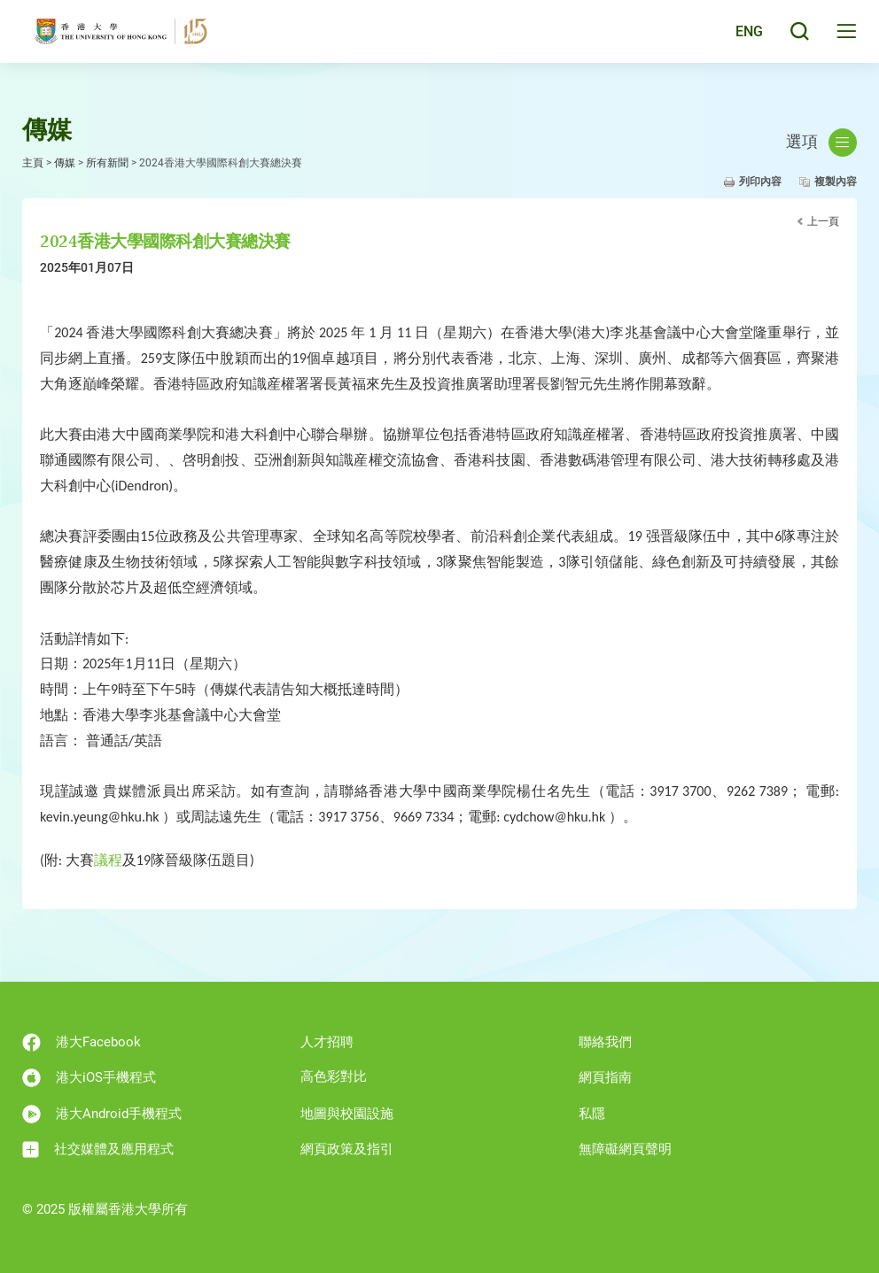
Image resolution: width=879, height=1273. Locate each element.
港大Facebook (81, 1042)
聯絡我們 (605, 1042)
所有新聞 (107, 163)
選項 (821, 142)
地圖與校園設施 (346, 1114)
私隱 (592, 1114)
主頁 (32, 163)
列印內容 (760, 181)
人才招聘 (327, 1042)
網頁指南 (605, 1077)
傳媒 (64, 163)
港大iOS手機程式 (89, 1078)
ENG (746, 37)
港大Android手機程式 (102, 1114)
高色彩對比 (333, 1076)
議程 (108, 860)
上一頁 (823, 221)
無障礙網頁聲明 (625, 1149)
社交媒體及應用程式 (98, 1149)
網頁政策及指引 (346, 1149)
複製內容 (835, 181)
